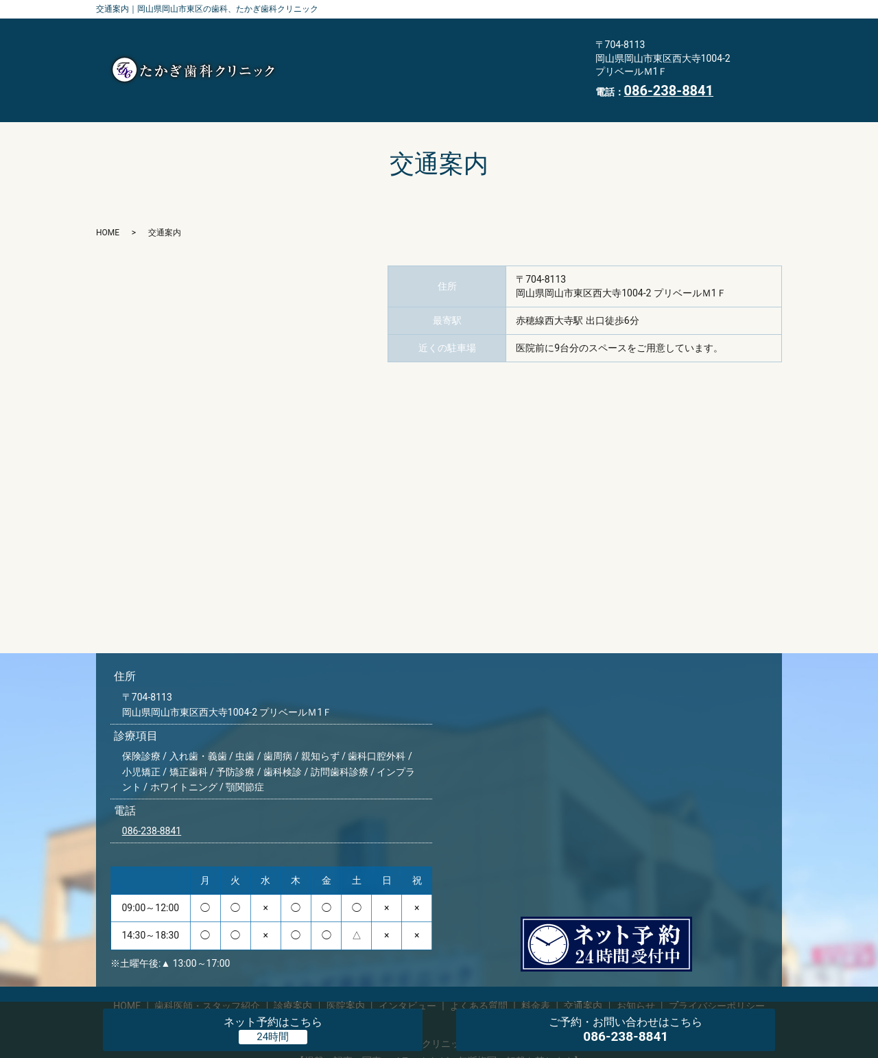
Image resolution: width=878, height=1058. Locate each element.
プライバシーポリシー (717, 984)
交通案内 (325, 80)
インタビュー (335, 58)
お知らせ (395, 80)
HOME (459, 80)
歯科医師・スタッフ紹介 (361, 37)
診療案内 (467, 37)
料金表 (501, 58)
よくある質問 (426, 58)
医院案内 (537, 37)
